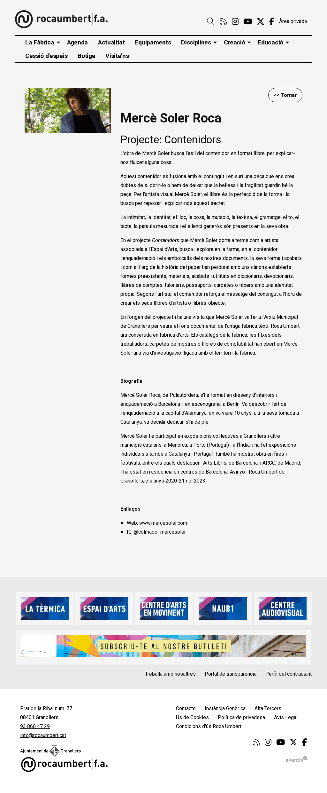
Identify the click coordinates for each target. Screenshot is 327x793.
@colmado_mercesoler (160, 532)
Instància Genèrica (225, 708)
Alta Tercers (268, 708)
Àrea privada (293, 21)
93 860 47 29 (35, 726)
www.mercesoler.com (163, 523)
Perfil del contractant (288, 674)
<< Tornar (285, 95)
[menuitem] (223, 21)
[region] (68, 110)
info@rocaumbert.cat (43, 735)
